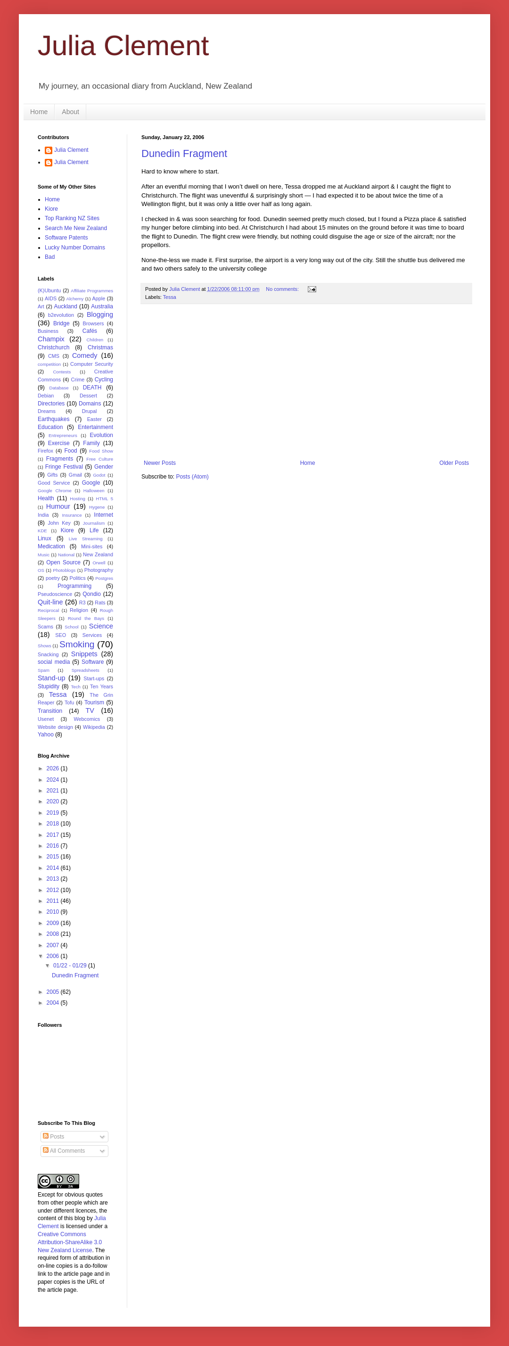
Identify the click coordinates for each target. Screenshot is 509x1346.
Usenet (46, 719)
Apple (99, 298)
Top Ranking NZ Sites (72, 218)
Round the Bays (86, 618)
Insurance (72, 515)
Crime (78, 379)
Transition (50, 711)
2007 (54, 945)
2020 (54, 801)
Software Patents (66, 237)
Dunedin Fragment (184, 153)
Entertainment (95, 427)
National (66, 554)
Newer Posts (160, 463)
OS (41, 570)
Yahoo (46, 734)
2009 (54, 923)
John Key (59, 523)
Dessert (88, 395)
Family (91, 443)
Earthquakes (53, 419)
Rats (100, 602)
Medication (51, 546)
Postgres (104, 578)
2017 (54, 835)
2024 (54, 779)
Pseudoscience (55, 594)
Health (46, 498)
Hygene (97, 507)
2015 (54, 856)
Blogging (100, 314)
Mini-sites (92, 546)
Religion (79, 610)
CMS (53, 356)
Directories (51, 403)
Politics (77, 578)
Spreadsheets (85, 670)
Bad (50, 257)
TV (89, 710)
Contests (62, 371)
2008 (54, 934)
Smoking (77, 644)
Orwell (98, 562)
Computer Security (91, 364)
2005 (54, 992)
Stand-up (51, 678)
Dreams (47, 411)
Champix (51, 339)
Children (94, 339)
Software (93, 662)
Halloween (94, 490)
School (71, 626)
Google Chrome (55, 490)
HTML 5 (104, 498)
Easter (94, 419)
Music (43, 554)
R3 (82, 602)
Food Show (101, 451)
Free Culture (99, 459)
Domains (90, 403)
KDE (42, 530)
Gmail (75, 475)
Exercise (59, 443)
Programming (74, 586)
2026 (54, 768)
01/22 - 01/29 (70, 965)
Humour (58, 506)
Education (50, 427)
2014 (54, 868)
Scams (45, 626)
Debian (46, 395)
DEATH (92, 387)
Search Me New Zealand (76, 228)
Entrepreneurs (63, 435)
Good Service (54, 483)
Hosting (77, 498)
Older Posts (454, 463)
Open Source (63, 562)
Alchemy (75, 298)
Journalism (94, 523)
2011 (54, 901)
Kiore (51, 209)
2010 (54, 911)
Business (48, 331)
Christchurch (53, 347)
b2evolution (61, 315)
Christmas (100, 347)
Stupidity (48, 686)
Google (91, 482)
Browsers (93, 323)
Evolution (101, 435)
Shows (44, 645)
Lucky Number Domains (75, 247)
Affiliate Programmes (92, 290)
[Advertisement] (312, 382)
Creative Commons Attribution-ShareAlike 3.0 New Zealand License (70, 1242)
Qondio (91, 594)
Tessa (169, 297)
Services (92, 635)
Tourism (94, 702)
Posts (53, 1136)
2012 (54, 890)
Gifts (52, 475)
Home (39, 112)
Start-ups (93, 678)
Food (70, 450)
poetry (53, 578)
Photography (98, 570)
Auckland (65, 306)
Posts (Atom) (192, 476)
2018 (54, 823)
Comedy (85, 355)
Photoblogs (64, 570)
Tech (76, 686)
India (43, 515)
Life (94, 530)
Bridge (61, 323)
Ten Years (101, 686)
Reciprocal (48, 610)
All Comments (64, 1151)
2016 (54, 845)
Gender (103, 466)
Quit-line (50, 602)
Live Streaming (86, 538)
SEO (60, 635)
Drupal (89, 411)
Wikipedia (94, 727)
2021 (54, 790)
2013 (54, 878)
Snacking (48, 654)
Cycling (104, 379)
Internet (103, 515)
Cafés (89, 331)
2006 (54, 956)
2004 (54, 1002)
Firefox (45, 451)
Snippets (84, 654)
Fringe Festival (64, 466)
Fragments (59, 458)
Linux (44, 538)
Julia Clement (123, 45)
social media (54, 662)
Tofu (69, 702)
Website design (55, 727)
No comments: (283, 289)
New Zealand (98, 554)
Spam (43, 670)
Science (101, 626)
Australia (102, 306)
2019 (54, 812)
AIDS (51, 298)
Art (41, 306)
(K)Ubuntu (49, 290)
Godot (99, 475)
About (70, 112)
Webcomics (87, 719)
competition (49, 364)
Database (59, 387)
